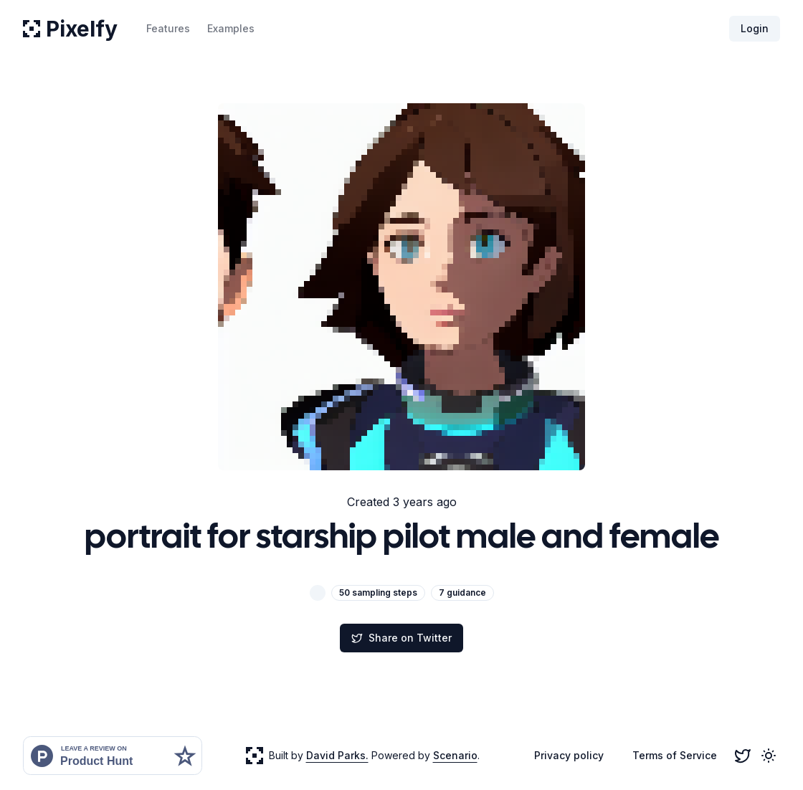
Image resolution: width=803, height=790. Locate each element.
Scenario (455, 755)
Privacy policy (569, 755)
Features (168, 28)
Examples (231, 28)
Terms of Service (674, 755)
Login (755, 28)
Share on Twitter (401, 638)
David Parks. (337, 755)
